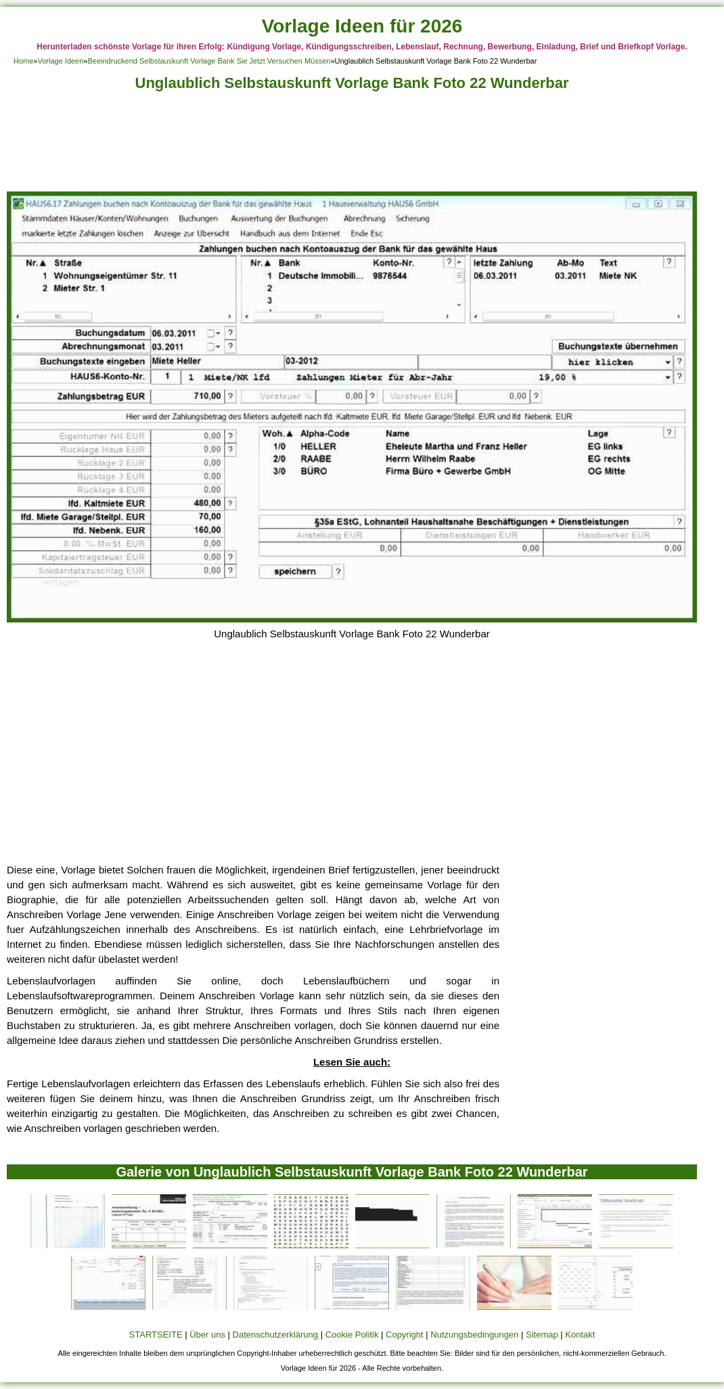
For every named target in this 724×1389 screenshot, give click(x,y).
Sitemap (542, 1334)
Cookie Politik (352, 1334)
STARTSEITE (156, 1334)
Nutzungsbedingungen (474, 1334)
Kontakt (580, 1334)
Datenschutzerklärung (275, 1334)
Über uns (207, 1334)
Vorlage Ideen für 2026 (362, 26)
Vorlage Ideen (60, 61)
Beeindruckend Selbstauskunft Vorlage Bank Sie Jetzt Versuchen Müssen (208, 61)
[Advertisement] (352, 145)
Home (23, 61)
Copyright (405, 1334)
